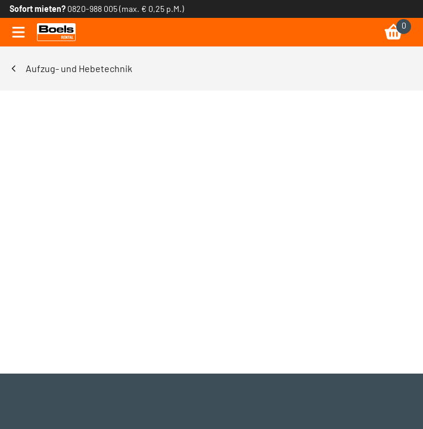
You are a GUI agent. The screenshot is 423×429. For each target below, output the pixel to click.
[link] (56, 32)
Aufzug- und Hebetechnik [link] (79, 68)
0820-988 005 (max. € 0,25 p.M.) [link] (125, 9)
